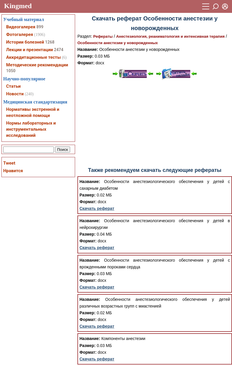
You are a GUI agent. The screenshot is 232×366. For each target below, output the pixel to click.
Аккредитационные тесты (33, 57)
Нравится (13, 170)
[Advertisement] (154, 124)
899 (39, 27)
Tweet (9, 163)
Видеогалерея (20, 27)
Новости (15, 93)
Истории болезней (25, 42)
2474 (58, 49)
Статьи (13, 86)
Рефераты (103, 36)
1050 (10, 70)
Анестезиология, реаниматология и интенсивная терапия (170, 36)
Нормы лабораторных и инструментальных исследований (31, 129)
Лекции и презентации (29, 49)
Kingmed (18, 6)
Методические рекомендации (37, 65)
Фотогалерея (19, 34)
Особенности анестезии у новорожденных (117, 43)
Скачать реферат (96, 208)
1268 (49, 42)
